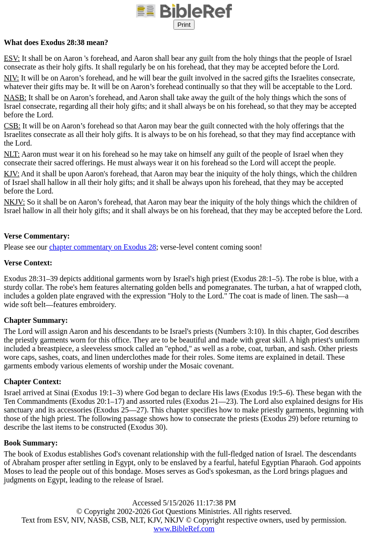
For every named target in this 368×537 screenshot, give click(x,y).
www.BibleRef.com (184, 529)
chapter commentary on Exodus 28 (102, 247)
